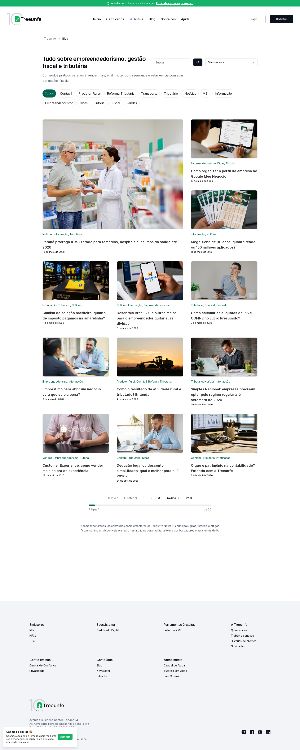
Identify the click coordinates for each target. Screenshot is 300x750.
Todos (49, 93)
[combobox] (231, 62)
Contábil (66, 93)
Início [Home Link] (97, 19)
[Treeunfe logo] (24, 19)
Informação (223, 93)
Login (254, 19)
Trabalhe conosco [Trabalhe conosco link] (242, 635)
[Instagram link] (243, 732)
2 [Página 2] (151, 498)
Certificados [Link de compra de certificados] (115, 19)
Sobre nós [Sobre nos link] (168, 19)
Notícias (190, 93)
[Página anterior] (130, 498)
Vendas (131, 103)
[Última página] (188, 498)
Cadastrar (281, 19)
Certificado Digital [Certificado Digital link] (108, 630)
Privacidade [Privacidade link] (37, 670)
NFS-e (136, 19)
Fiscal (116, 103)
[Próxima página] (172, 498)
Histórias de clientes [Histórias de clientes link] (243, 641)
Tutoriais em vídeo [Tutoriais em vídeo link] (175, 670)
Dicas (84, 103)
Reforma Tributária (121, 93)
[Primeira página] (113, 498)
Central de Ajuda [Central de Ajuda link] (174, 665)
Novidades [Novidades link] (238, 646)
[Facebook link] (251, 732)
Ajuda (185, 19)
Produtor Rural (89, 93)
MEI (205, 93)
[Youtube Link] (260, 732)
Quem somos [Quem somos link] (239, 630)
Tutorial (99, 103)
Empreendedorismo (59, 103)
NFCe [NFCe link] (33, 635)
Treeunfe (50, 38)
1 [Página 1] (143, 498)
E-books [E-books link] (102, 676)
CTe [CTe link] (32, 641)
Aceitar (65, 737)
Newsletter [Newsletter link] (103, 670)
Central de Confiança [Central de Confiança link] (42, 665)
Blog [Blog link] (152, 19)
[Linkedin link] (268, 732)
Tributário (171, 93)
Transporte (149, 93)
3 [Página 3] (159, 498)
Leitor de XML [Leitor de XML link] (172, 630)
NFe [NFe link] (31, 630)
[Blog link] (113, 186)
